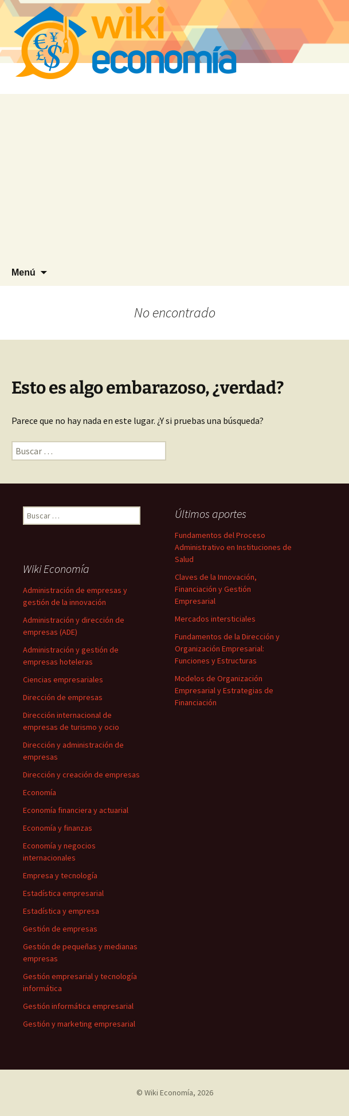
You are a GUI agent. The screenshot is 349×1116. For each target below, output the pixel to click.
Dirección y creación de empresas (81, 774)
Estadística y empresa (61, 911)
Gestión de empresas (60, 929)
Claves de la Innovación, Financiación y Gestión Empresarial (216, 589)
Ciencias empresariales (63, 679)
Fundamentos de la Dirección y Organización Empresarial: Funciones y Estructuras (227, 648)
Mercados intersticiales (215, 619)
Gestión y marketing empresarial (79, 1024)
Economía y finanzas (57, 828)
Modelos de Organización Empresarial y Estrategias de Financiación (224, 690)
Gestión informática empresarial (78, 1006)
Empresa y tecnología (60, 875)
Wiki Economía (168, 1092)
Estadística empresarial (63, 893)
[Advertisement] (174, 174)
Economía (39, 792)
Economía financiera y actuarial (75, 810)
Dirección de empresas (63, 697)
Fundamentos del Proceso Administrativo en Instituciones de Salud (233, 547)
